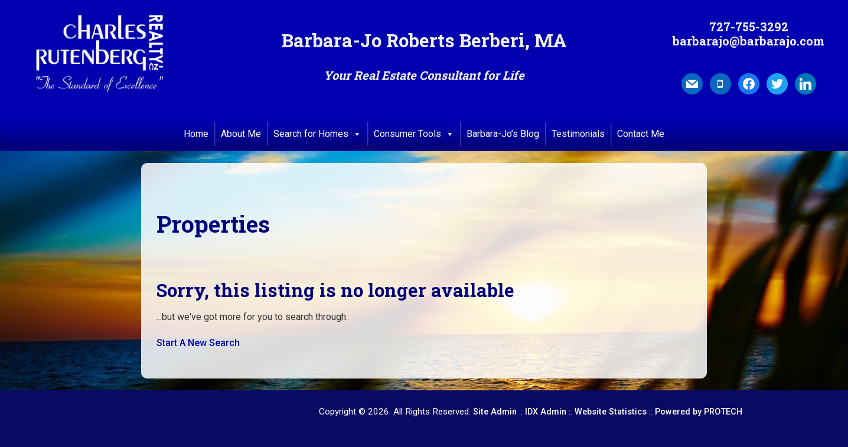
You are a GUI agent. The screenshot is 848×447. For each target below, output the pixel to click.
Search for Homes (317, 134)
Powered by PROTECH (698, 412)
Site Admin (495, 412)
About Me (241, 133)
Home (196, 133)
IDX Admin (545, 412)
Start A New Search (198, 342)
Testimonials (578, 133)
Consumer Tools (414, 134)
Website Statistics (611, 412)
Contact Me (640, 133)
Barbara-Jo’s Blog (503, 133)
